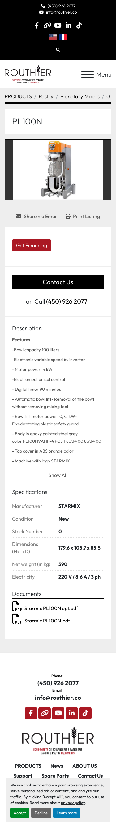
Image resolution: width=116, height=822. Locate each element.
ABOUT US (84, 766)
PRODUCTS (28, 766)
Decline (41, 812)
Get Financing (31, 245)
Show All (58, 475)
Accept (20, 812)
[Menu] (87, 74)
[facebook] (37, 25)
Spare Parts (55, 776)
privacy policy (73, 802)
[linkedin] (68, 25)
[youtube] (58, 25)
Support (23, 776)
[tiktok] (79, 25)
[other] (47, 25)
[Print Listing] (83, 216)
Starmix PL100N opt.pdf (45, 608)
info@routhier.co (61, 12)
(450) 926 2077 (61, 6)
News (56, 766)
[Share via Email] (37, 216)
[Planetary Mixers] (80, 96)
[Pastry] (46, 96)
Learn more (67, 812)
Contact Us (58, 282)
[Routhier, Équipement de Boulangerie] (58, 740)
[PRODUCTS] (18, 96)
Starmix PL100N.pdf (41, 621)
